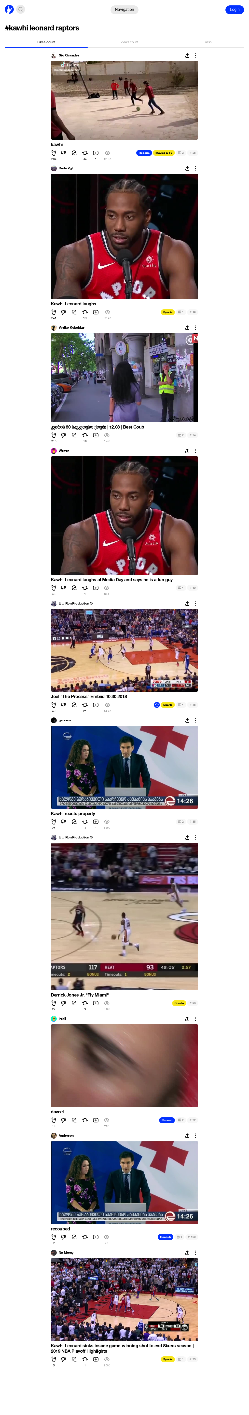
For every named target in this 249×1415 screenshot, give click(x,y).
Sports (167, 312)
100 (192, 1237)
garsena (65, 720)
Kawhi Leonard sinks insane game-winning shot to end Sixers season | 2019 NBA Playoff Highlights (122, 1348)
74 (193, 435)
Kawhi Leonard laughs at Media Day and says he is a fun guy (112, 580)
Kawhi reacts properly (73, 814)
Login (235, 9)
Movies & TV (163, 153)
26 (193, 152)
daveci (57, 1112)
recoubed (60, 1229)
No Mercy (66, 1252)
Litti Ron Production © (76, 603)
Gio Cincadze (69, 55)
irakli (62, 1019)
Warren (64, 451)
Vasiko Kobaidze (71, 327)
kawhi (57, 145)
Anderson (66, 1135)
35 (193, 821)
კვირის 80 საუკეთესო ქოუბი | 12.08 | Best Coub (97, 427)
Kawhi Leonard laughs (73, 304)
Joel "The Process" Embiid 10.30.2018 (89, 697)
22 (193, 1120)
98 (193, 1003)
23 (193, 1359)
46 (193, 704)
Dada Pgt (66, 168)
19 (193, 312)
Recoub (144, 153)
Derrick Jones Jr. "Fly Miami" (80, 995)
